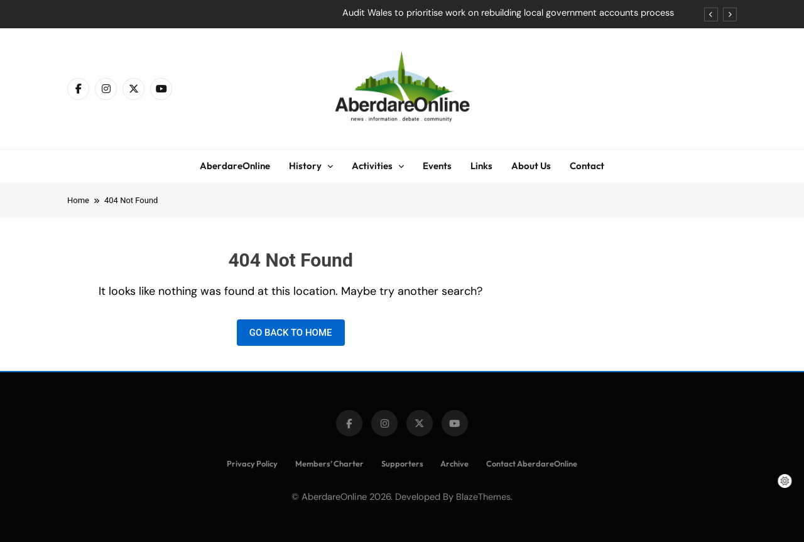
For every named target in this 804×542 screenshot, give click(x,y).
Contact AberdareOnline (531, 463)
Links (481, 166)
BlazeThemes (483, 496)
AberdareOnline (235, 166)
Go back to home (290, 332)
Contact (587, 166)
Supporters (402, 463)
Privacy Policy (252, 463)
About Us (531, 166)
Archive (454, 463)
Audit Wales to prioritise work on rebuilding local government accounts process (508, 13)
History (305, 166)
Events (437, 166)
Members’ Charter (329, 463)
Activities (372, 166)
